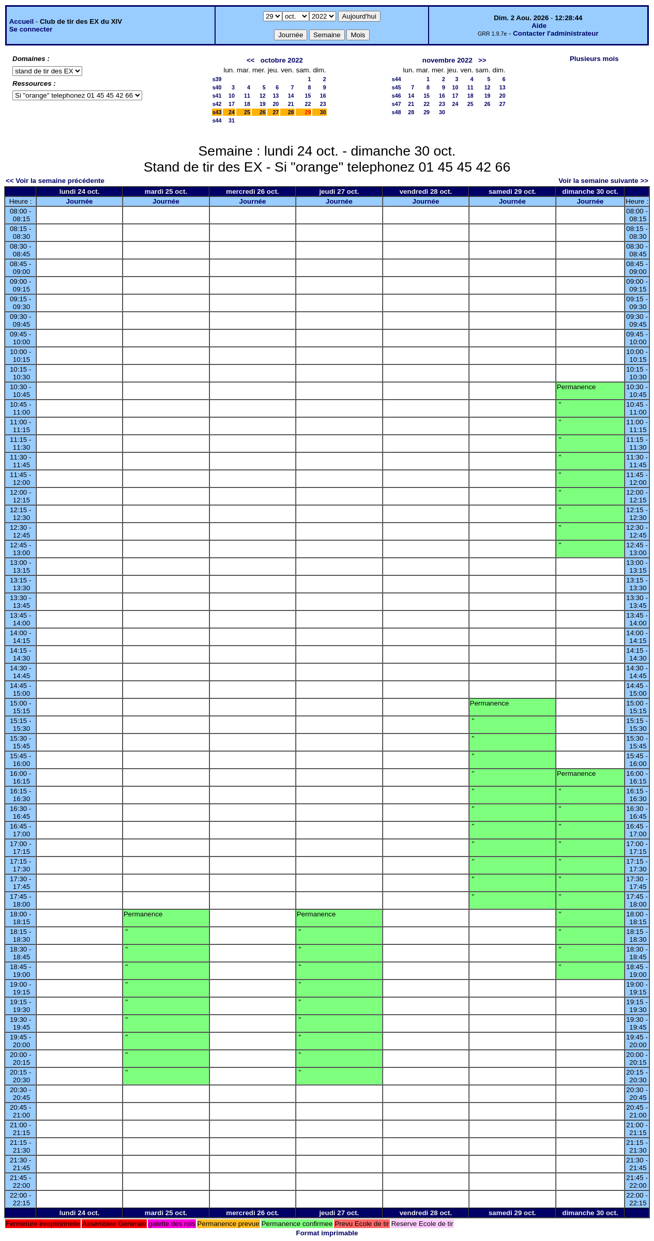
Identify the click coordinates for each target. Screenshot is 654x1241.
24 (232, 112)
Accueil (21, 21)
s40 (217, 87)
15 (308, 96)
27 (275, 112)
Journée (79, 201)
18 (247, 104)
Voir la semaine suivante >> (603, 181)
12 (263, 96)
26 (263, 112)
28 (291, 112)
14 (291, 96)
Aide (538, 25)
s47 (396, 104)
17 (232, 104)
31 (232, 120)
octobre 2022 (282, 60)
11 (247, 96)
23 (323, 104)
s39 (217, 79)
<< (251, 60)
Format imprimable (327, 1233)
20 (275, 104)
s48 (396, 112)
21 (291, 104)
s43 (217, 112)
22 (308, 104)
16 (323, 96)
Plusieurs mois (594, 59)
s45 (396, 87)
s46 (396, 96)
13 (275, 96)
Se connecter (31, 29)
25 (247, 112)
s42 (217, 104)
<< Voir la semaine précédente (55, 181)
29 (426, 112)
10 (232, 96)
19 (263, 104)
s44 (217, 120)
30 (323, 112)
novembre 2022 (447, 60)
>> (482, 60)
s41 (217, 96)
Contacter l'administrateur (555, 33)
